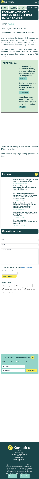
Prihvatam (12, 476)
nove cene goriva (24, 285)
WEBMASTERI (19, 457)
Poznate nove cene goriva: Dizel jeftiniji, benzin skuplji (17, 15)
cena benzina (9, 292)
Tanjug (11, 24)
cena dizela (30, 289)
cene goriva (8, 285)
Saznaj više (24, 476)
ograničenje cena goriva (12, 289)
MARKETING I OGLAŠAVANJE (19, 454)
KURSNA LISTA (32, 8)
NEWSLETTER (19, 452)
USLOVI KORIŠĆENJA (19, 459)
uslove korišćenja (26, 267)
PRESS (19, 456)
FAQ (19, 461)
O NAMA (19, 451)
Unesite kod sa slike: (8, 271)
